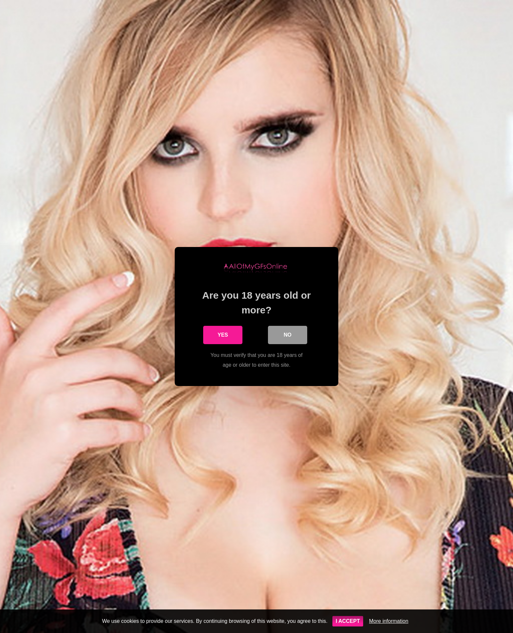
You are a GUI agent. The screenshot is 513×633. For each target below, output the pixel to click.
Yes (223, 335)
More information (388, 621)
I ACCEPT (348, 621)
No (288, 335)
